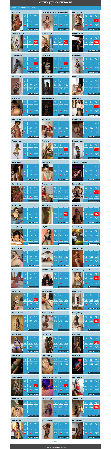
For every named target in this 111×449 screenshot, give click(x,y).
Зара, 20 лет (16, 334)
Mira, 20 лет (16, 98)
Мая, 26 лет (46, 119)
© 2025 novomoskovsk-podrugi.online (55, 447)
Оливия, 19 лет (78, 119)
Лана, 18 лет (46, 55)
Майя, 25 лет (77, 334)
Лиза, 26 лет (46, 248)
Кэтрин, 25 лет (77, 184)
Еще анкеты (55, 441)
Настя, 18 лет (77, 205)
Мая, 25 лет (76, 55)
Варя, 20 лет (76, 291)
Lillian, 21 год (17, 227)
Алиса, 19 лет (17, 248)
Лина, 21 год (76, 98)
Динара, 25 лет (77, 399)
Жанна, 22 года (17, 313)
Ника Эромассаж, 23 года (51, 377)
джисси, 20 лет (47, 162)
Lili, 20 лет (46, 227)
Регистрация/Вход (24, 7)
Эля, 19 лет (16, 356)
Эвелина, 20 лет (48, 98)
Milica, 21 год (47, 291)
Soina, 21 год (77, 377)
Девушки (13, 7)
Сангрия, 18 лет (48, 420)
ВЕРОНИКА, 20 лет (49, 270)
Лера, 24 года (77, 12)
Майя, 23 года (77, 313)
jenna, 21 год (16, 205)
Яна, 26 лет (46, 141)
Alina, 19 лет (16, 119)
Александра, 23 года (79, 162)
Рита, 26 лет (46, 205)
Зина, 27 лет (76, 356)
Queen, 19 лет (47, 334)
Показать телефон (33, 29)
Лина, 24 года (17, 141)
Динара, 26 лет (77, 248)
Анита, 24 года (17, 377)
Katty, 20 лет (16, 420)
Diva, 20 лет (16, 12)
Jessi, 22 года (47, 399)
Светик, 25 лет (77, 33)
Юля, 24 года (47, 76)
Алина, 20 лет (17, 55)
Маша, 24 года (77, 141)
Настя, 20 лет (17, 162)
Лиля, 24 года (47, 33)
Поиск (33, 7)
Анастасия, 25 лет (48, 313)
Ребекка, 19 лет (78, 420)
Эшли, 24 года (17, 184)
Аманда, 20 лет (47, 184)
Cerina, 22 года (77, 227)
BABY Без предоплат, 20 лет (82, 270)
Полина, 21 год (77, 76)
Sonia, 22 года (47, 356)
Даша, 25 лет (16, 291)
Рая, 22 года (16, 76)
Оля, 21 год (16, 270)
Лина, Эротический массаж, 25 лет (55, 12)
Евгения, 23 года (18, 33)
